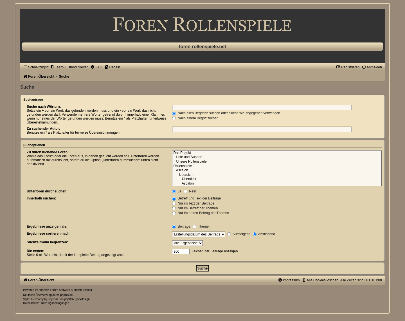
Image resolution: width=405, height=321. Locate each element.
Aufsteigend (239, 234)
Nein (190, 191)
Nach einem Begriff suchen (195, 118)
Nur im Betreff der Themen (195, 208)
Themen (202, 226)
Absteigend (264, 234)
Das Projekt (277, 153)
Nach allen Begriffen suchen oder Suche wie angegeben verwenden (226, 113)
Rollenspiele (277, 166)
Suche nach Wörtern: (44, 107)
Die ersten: (35, 251)
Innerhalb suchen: (41, 198)
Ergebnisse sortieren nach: (49, 233)
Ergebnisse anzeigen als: (47, 226)
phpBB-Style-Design (77, 299)
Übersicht (277, 175)
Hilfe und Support (277, 157)
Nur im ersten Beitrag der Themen (200, 213)
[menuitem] (69, 67)
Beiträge (181, 226)
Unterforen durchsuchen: (47, 191)
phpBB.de (66, 295)
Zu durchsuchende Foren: (48, 152)
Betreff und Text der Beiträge (196, 198)
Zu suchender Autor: (43, 129)
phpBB (43, 289)
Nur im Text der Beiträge (193, 203)
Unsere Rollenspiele (277, 162)
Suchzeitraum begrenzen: (47, 242)
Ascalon (277, 170)
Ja (176, 191)
